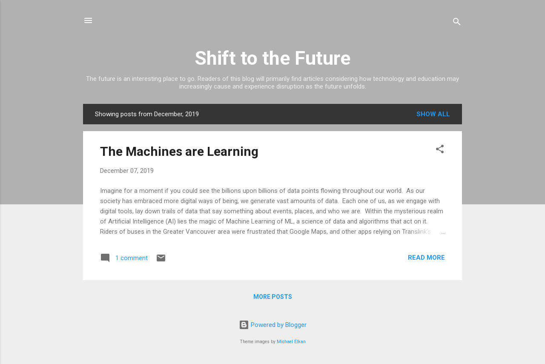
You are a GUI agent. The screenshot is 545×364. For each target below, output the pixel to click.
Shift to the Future (272, 58)
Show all (433, 114)
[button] (440, 150)
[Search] (457, 23)
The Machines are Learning (179, 151)
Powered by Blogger (273, 325)
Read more (426, 257)
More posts (272, 296)
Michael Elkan (291, 341)
